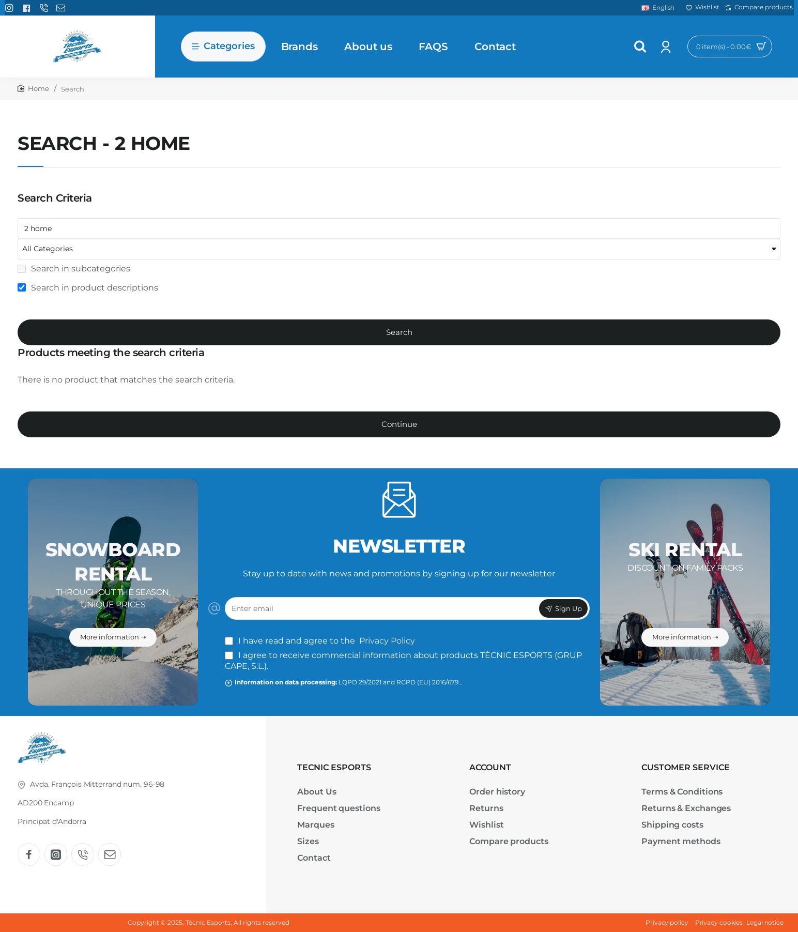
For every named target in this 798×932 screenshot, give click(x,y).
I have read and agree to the (321, 641)
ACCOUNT (490, 767)
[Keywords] (399, 228)
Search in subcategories (74, 268)
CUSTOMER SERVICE (685, 767)
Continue (399, 424)
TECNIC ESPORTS (334, 767)
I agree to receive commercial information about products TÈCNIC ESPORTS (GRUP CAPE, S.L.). (403, 660)
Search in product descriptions (88, 288)
